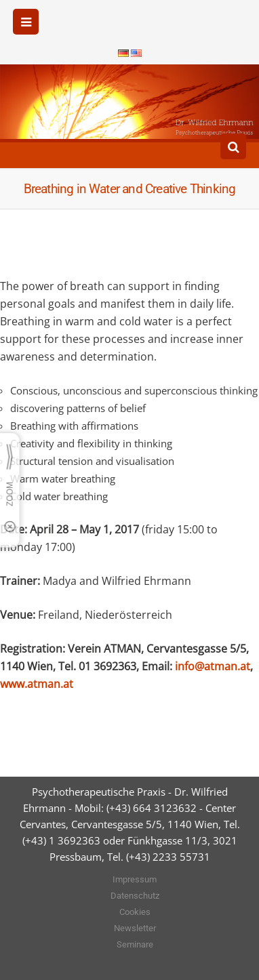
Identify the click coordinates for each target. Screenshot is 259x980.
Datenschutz (135, 896)
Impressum (135, 879)
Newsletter (135, 928)
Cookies (135, 912)
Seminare (135, 944)
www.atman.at (36, 683)
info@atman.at (212, 666)
